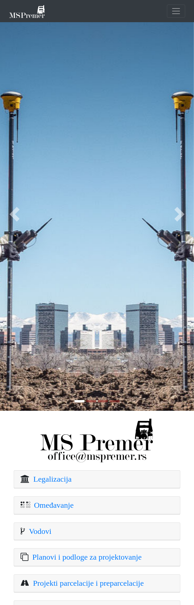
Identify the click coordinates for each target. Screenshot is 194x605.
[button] (14, 214)
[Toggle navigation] (176, 11)
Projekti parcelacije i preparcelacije (86, 583)
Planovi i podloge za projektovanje (85, 557)
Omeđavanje (51, 505)
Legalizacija (50, 479)
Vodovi (38, 531)
